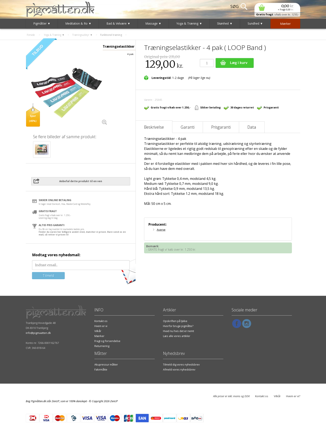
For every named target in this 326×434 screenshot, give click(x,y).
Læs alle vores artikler (176, 336)
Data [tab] (251, 127)
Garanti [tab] (187, 127)
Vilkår (97, 331)
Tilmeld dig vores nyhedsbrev (181, 364)
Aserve (161, 229)
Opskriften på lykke (175, 321)
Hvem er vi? (293, 396)
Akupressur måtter (106, 364)
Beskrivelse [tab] (154, 127)
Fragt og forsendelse (107, 341)
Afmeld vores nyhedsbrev (179, 369)
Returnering (101, 346)
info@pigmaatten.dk (38, 333)
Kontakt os (100, 321)
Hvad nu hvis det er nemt (178, 331)
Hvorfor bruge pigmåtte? (178, 326)
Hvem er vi (100, 326)
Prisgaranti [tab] (221, 127)
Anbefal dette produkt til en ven (80, 181)
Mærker (99, 336)
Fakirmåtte (100, 369)
